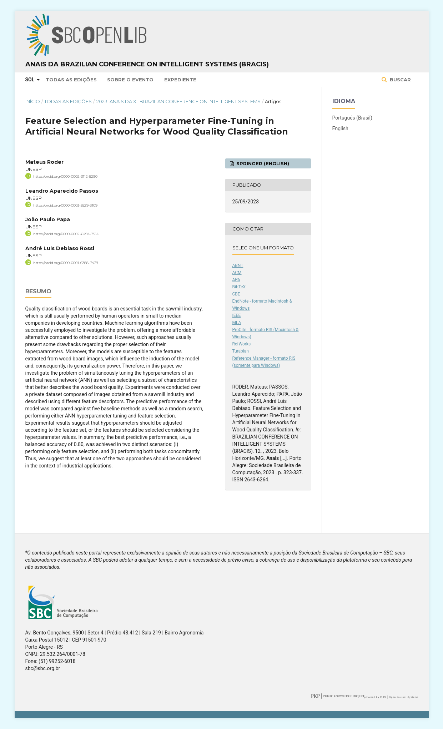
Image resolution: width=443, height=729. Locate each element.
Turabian (240, 351)
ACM (237, 272)
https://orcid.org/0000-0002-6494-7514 (66, 234)
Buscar (399, 79)
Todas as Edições (71, 79)
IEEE (236, 315)
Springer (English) (262, 163)
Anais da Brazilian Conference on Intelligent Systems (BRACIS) (147, 64)
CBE (236, 294)
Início (32, 101)
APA (236, 279)
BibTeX (239, 286)
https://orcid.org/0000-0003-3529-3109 (65, 205)
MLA (236, 322)
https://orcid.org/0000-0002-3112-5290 (65, 176)
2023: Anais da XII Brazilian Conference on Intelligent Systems (178, 101)
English (340, 128)
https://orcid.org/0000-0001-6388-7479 (65, 262)
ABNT (237, 265)
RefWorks (241, 343)
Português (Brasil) (352, 118)
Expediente (180, 79)
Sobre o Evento (130, 79)
